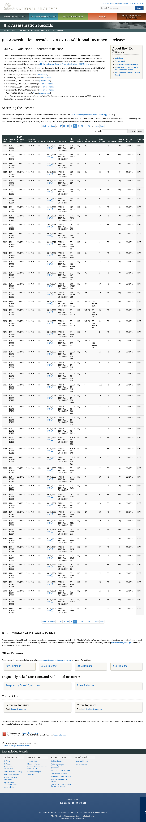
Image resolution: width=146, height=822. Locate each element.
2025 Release (13, 665)
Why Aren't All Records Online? (59, 780)
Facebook (61, 803)
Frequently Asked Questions (23, 685)
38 (64, 126)
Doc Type (62, 141)
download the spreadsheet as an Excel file (87, 114)
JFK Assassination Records (37, 30)
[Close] (143, 799)
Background (120, 61)
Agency (41, 141)
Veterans (30, 774)
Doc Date (51, 141)
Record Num (12, 140)
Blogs (80, 803)
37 (61, 126)
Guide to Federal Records (60, 771)
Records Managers (34, 772)
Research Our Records (15, 16)
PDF (49, 148)
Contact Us (139, 3)
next (97, 126)
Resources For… (35, 757)
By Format (7, 764)
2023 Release (49, 665)
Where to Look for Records (61, 776)
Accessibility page (60, 735)
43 (82, 126)
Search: (98, 131)
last (102, 126)
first (44, 126)
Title (94, 141)
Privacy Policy (64, 812)
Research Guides (59, 757)
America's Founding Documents (131, 16)
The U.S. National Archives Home (30, 6)
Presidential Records (11, 774)
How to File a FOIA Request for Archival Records (61, 785)
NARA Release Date (20, 139)
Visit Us (102, 16)
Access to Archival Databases (10, 778)
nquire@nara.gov (19, 709)
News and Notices (81, 761)
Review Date (129, 140)
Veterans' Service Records (43, 16)
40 (71, 126)
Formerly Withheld (32, 140)
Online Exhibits (9, 787)
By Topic (7, 761)
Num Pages (102, 140)
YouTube (76, 803)
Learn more (124, 818)
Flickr (84, 803)
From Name (87, 140)
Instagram (69, 803)
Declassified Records (59, 773)
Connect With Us (73, 799)
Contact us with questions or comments (16, 746)
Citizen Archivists (110, 3)
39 (68, 126)
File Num (72, 140)
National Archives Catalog (13, 772)
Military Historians (33, 764)
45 (89, 126)
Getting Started (57, 761)
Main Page (119, 58)
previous (51, 126)
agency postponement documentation (55, 660)
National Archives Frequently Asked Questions (57, 766)
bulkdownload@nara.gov (121, 642)
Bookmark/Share (126, 3)
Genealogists (32, 761)
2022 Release (84, 665)
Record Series (121, 140)
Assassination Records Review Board (127, 73)
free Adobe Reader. (30, 733)
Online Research (12, 757)
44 (85, 126)
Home (6, 30)
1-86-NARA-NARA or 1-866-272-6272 (73, 818)
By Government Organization (9, 768)
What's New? (81, 757)
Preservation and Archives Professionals (37, 768)
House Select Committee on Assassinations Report (126, 68)
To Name (80, 140)
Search (139, 8)
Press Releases (85, 685)
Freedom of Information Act (80, 812)
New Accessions (81, 764)
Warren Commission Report (126, 64)
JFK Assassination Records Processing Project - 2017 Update (64, 64)
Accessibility (52, 812)
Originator (111, 141)
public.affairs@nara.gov (92, 709)
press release (41, 74)
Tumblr (73, 803)
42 (78, 126)
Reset (140, 131)
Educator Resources (73, 16)
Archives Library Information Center (10, 783)
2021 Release (120, 665)
